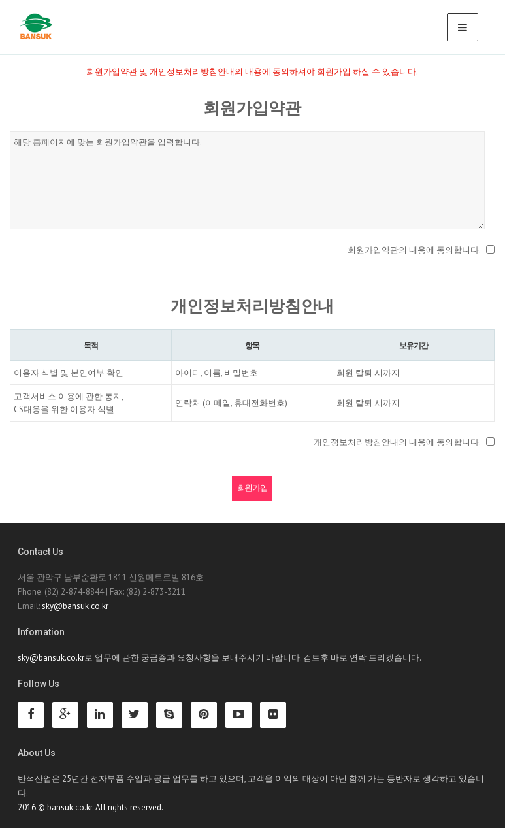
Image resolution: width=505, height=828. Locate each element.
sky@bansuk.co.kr (75, 606)
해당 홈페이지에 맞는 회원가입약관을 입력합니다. (247, 180)
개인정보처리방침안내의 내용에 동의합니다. (397, 442)
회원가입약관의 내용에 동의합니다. (414, 250)
